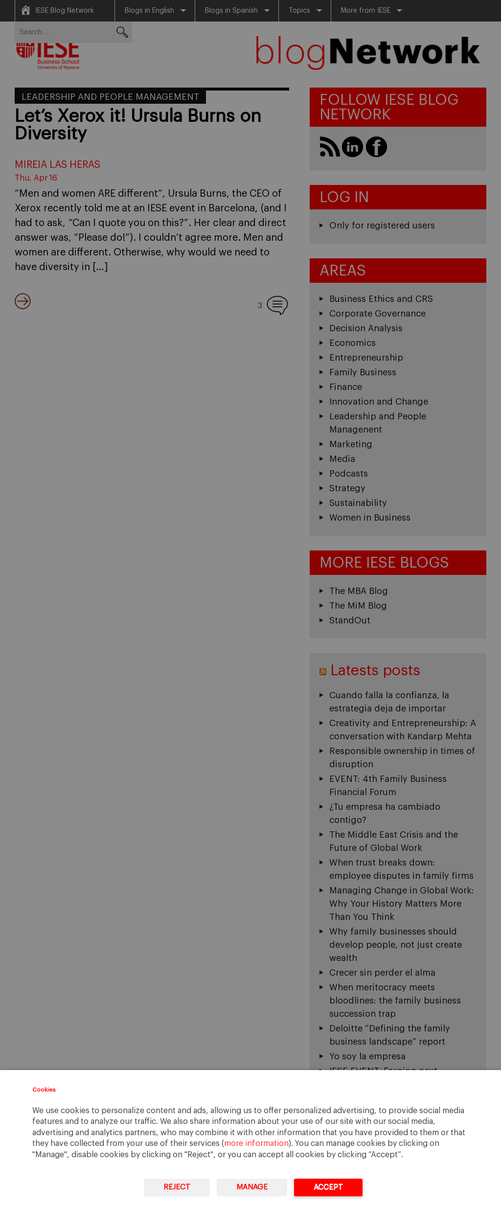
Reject (176, 1187)
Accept (328, 1187)
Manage (252, 1187)
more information (256, 1143)
